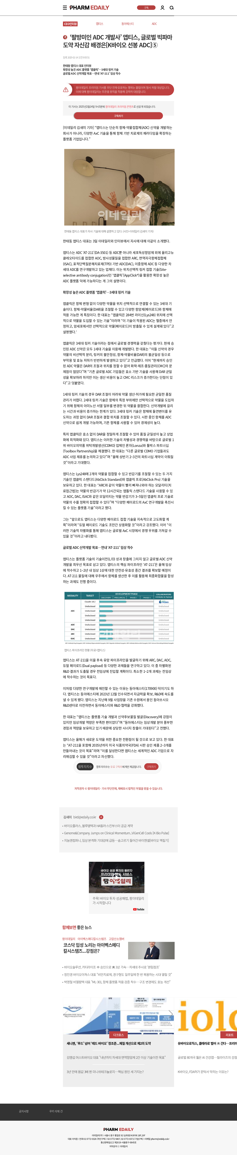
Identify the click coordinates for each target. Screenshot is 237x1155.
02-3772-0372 (127, 1139)
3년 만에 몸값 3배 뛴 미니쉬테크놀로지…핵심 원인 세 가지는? (105, 1072)
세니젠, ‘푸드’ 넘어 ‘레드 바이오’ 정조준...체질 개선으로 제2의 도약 (109, 1043)
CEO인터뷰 (70, 24)
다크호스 (118, 1035)
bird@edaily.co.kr (84, 817)
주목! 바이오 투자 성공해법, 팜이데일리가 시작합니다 (118, 900)
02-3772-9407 (113, 1139)
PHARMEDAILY (85, 7)
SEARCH (171, 8)
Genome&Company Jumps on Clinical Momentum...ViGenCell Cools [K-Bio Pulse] (116, 833)
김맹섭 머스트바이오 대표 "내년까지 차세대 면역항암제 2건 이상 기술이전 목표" (116, 1057)
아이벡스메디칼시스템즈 (92, 939)
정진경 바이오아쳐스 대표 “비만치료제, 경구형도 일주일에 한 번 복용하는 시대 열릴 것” (118, 974)
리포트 (229, 1035)
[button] (170, 1014)
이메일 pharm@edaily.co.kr (157, 1139)
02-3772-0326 (90, 1139)
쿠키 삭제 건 (56, 1111)
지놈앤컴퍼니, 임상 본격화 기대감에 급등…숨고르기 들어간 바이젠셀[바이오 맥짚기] (116, 840)
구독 (146, 7)
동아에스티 (127, 24)
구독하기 (118, 116)
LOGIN (162, 7)
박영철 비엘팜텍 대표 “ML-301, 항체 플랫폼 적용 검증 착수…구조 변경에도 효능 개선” (117, 982)
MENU (65, 8)
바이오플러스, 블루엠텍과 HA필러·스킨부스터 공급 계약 (98, 825)
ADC (154, 24)
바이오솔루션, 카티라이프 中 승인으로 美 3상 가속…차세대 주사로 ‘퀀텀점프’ (111, 967)
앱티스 (99, 24)
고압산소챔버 (116, 939)
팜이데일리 (68, 939)
